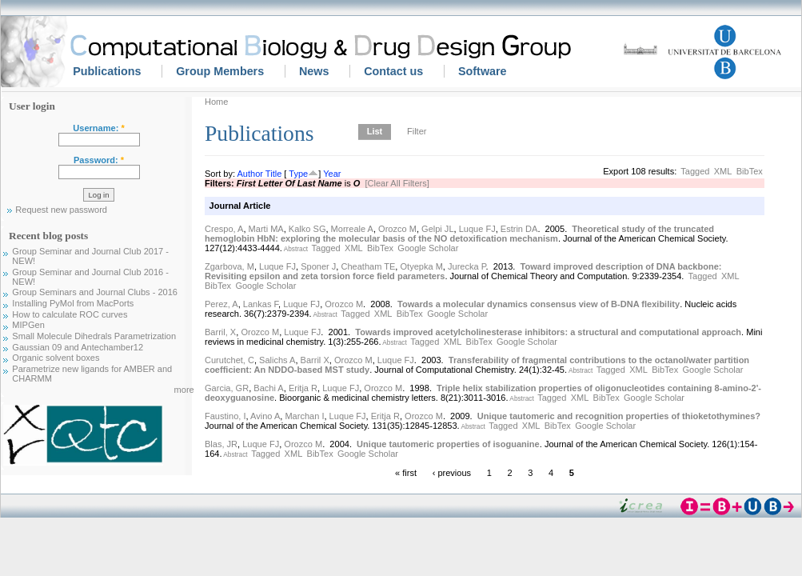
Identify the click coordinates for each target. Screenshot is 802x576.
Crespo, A (224, 229)
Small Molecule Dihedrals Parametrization (94, 336)
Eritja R (303, 388)
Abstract (295, 249)
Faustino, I (225, 416)
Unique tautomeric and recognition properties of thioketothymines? (618, 416)
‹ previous (452, 472)
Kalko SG (307, 229)
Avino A (265, 416)
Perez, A (221, 304)
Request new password (61, 209)
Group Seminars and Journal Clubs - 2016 (95, 292)
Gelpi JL (437, 229)
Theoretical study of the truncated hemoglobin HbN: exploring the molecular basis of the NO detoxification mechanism (459, 233)
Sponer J (318, 266)
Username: (98, 128)
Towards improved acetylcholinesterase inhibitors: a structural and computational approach (548, 332)
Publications (107, 71)
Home (216, 101)
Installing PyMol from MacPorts (73, 303)
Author (250, 173)
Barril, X (220, 332)
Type (298, 173)
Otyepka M (422, 266)
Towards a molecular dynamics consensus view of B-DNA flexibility (538, 304)
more (184, 389)
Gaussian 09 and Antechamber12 (77, 347)
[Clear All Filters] (397, 183)
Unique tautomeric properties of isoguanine (448, 444)
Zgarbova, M (229, 266)
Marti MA (266, 229)
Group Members (220, 71)
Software (482, 71)
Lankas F (260, 304)
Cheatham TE (368, 266)
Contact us (393, 71)
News (314, 71)
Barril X (315, 360)
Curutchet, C (229, 360)
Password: (99, 160)
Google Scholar (427, 248)
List (375, 131)
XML (723, 171)
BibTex (749, 171)
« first (406, 472)
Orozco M (397, 229)
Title (273, 173)
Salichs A (277, 360)
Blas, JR (221, 444)
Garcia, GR (227, 388)
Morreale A (352, 229)
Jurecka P (467, 266)
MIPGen (28, 325)
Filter (417, 131)
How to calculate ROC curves (69, 314)
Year (332, 173)
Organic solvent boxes (55, 357)
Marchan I (304, 416)
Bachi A (268, 388)
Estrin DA (519, 229)
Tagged (694, 171)
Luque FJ (477, 229)
